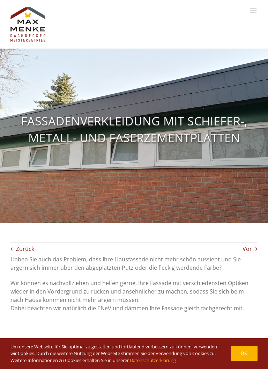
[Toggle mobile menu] (254, 10)
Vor (247, 249)
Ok (244, 353)
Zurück (25, 249)
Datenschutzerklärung (153, 360)
